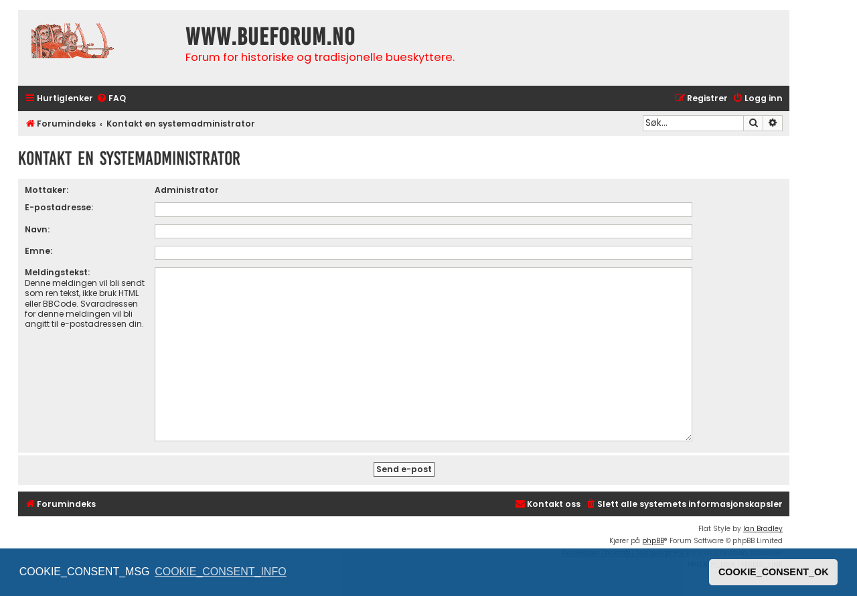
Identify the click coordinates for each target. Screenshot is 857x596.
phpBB (653, 541)
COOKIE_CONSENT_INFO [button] (220, 571)
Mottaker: (46, 190)
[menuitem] (111, 99)
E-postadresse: (59, 207)
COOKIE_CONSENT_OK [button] (773, 572)
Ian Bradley (763, 529)
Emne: (38, 250)
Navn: (37, 229)
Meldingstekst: (57, 272)
